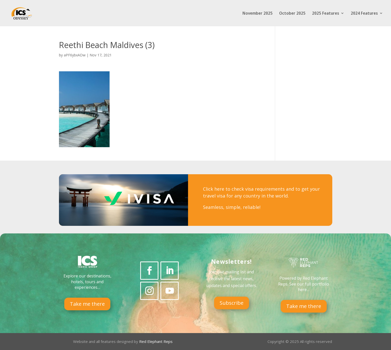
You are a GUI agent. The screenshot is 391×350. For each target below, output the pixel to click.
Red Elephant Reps (156, 341)
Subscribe (231, 302)
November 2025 (257, 13)
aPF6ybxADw (75, 55)
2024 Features (364, 13)
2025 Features (325, 13)
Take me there (87, 303)
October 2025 (292, 13)
